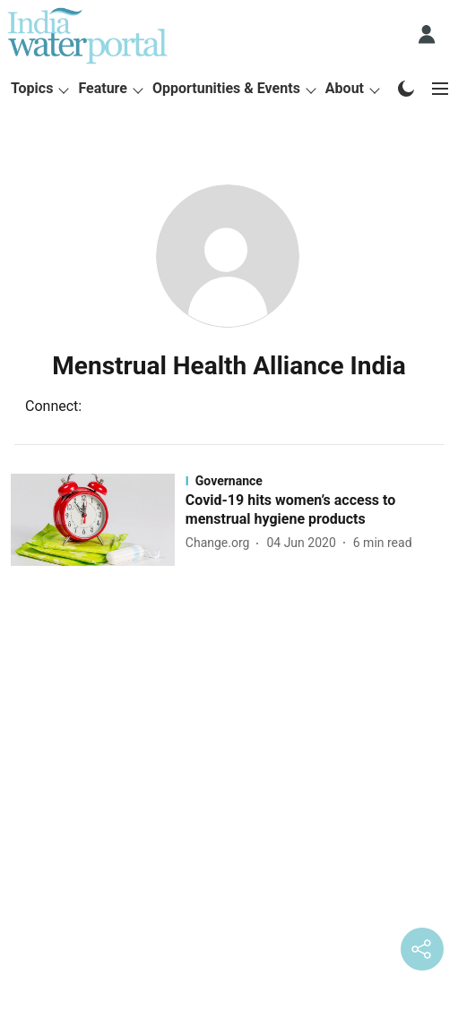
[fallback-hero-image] (98, 520)
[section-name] (316, 481)
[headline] (316, 510)
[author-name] (221, 543)
